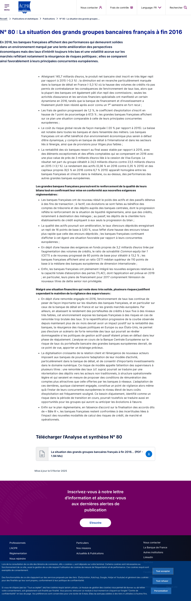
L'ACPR (13, 548)
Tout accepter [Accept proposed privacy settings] (163, 571)
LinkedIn (148, 557)
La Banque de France (155, 547)
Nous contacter (152, 542)
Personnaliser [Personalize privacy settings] (161, 590)
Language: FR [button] (151, 7)
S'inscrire (95, 522)
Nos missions (83, 548)
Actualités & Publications (90, 553)
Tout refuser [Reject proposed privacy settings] (162, 581)
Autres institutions (153, 552)
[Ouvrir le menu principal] (7, 7)
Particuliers (82, 542)
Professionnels (18, 542)
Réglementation (18, 553)
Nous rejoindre (18, 558)
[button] (95, 454)
